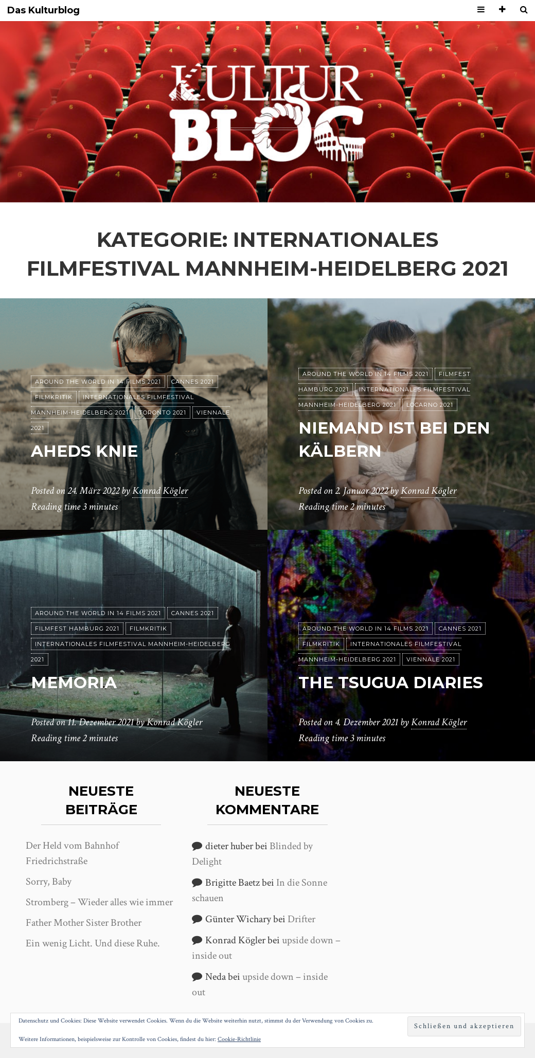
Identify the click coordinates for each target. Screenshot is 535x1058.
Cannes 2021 (192, 381)
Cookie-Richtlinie (239, 1039)
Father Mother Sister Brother (83, 922)
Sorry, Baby (49, 881)
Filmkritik (54, 397)
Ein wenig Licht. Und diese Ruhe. (93, 943)
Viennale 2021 (430, 659)
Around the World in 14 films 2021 (98, 381)
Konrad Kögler (160, 491)
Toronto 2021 (162, 412)
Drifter (301, 919)
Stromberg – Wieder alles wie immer (99, 902)
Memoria (74, 682)
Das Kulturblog (43, 10)
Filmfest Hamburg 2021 (77, 628)
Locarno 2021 (429, 404)
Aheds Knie (85, 451)
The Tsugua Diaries (393, 682)
